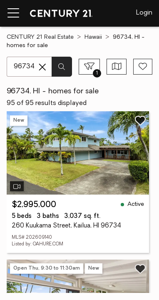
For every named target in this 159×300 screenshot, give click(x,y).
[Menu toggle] (13, 13)
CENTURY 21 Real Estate (40, 37)
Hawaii (93, 37)
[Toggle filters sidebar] (89, 67)
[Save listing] (140, 120)
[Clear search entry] (42, 67)
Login (144, 13)
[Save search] (142, 67)
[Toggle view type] (117, 67)
